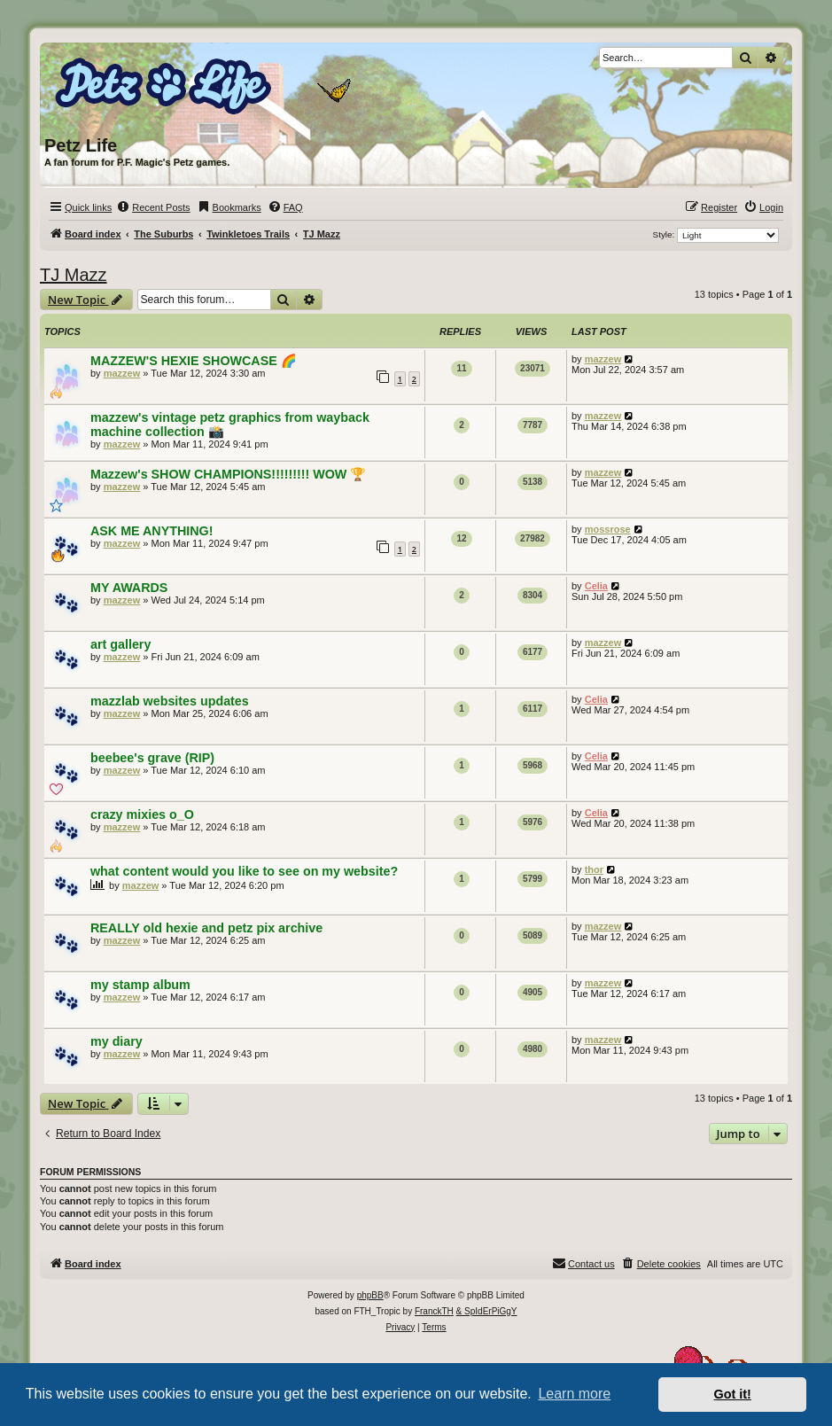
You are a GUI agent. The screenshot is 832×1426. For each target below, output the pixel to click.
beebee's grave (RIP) (152, 758)
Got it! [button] (732, 1394)
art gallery (120, 644)
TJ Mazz (73, 274)
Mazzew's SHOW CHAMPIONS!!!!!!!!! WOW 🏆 (228, 474)
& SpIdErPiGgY (486, 1311)
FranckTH (434, 1311)
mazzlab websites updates (169, 701)
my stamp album (140, 985)
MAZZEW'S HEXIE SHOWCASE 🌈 (193, 361)
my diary (116, 1041)
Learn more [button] (574, 1393)
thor (594, 869)
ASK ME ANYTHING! (151, 531)
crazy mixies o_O (142, 814)
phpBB (370, 1295)
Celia (596, 586)
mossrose (608, 529)
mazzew (122, 373)
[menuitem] (153, 207)
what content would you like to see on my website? (244, 871)
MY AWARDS (128, 588)
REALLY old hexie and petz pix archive (206, 928)
